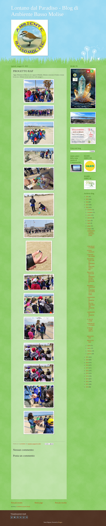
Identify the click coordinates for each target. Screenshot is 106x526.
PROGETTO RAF (90, 337)
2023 (87, 204)
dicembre (89, 209)
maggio (89, 228)
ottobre (89, 215)
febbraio (89, 351)
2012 (87, 381)
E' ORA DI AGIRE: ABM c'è (90, 329)
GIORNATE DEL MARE (91, 255)
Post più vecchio (61, 503)
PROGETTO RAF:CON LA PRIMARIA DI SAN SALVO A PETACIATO (91, 278)
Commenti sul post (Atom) (23, 506)
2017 (87, 368)
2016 (87, 370)
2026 (87, 196)
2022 (87, 207)
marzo (89, 348)
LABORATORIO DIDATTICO (91, 314)
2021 (87, 357)
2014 (87, 376)
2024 (87, 202)
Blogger (60, 522)
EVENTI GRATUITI (90, 251)
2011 (87, 384)
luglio (89, 223)
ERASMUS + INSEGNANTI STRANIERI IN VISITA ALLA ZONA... (91, 290)
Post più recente (16, 503)
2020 (87, 360)
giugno (89, 226)
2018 (87, 365)
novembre (90, 212)
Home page (39, 503)
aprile (89, 345)
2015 (87, 373)
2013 (87, 379)
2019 (87, 362)
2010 (87, 387)
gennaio (89, 353)
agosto (89, 220)
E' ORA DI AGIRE (90, 320)
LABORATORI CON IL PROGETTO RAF (91, 233)
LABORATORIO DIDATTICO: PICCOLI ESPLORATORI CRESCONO (91, 303)
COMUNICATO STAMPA (91, 247)
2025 (87, 199)
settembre (90, 218)
